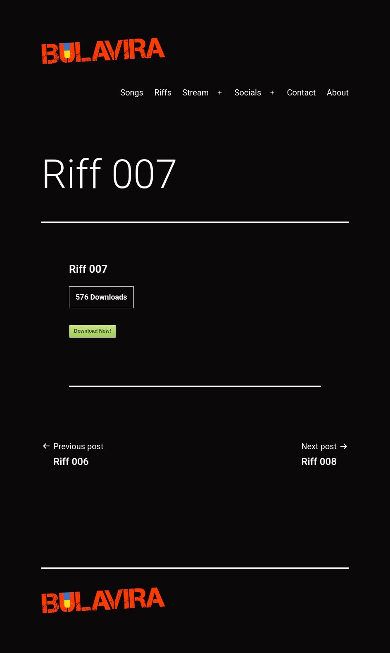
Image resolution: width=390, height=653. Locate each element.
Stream (195, 93)
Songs (131, 93)
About (338, 93)
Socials (248, 93)
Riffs (163, 93)
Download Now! (92, 331)
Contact (301, 93)
